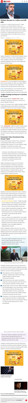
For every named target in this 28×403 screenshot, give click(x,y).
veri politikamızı (19, 400)
